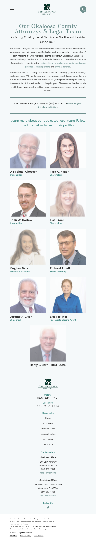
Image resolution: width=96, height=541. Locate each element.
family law (73, 63)
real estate (62, 63)
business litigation (48, 63)
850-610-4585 (48, 405)
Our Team (48, 423)
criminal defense (62, 66)
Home (48, 418)
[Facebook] (47, 507)
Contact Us (48, 444)
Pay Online (48, 439)
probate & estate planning (37, 66)
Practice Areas (48, 428)
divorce (82, 63)
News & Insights (48, 434)
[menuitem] (13, 535)
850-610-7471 (48, 397)
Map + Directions (48, 472)
